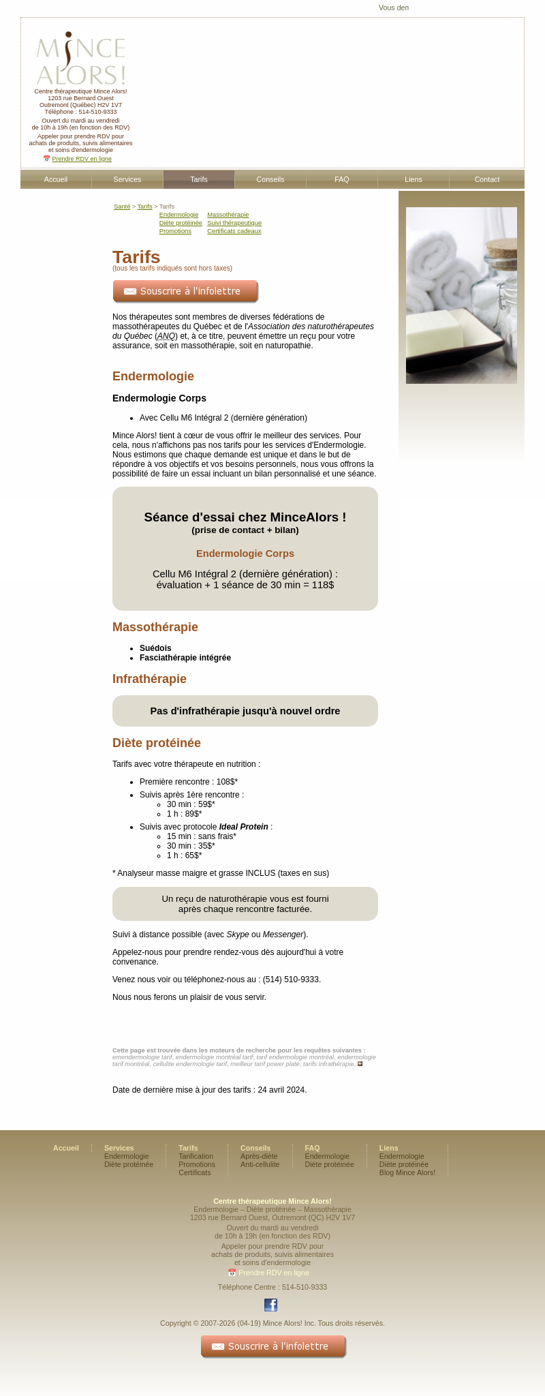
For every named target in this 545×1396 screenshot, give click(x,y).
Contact (487, 179)
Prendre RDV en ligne (82, 158)
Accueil (55, 179)
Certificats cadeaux (234, 231)
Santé (122, 206)
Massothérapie (228, 214)
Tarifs (198, 179)
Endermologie (179, 214)
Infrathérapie (149, 679)
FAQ (341, 179)
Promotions (175, 231)
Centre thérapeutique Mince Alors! (80, 88)
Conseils (271, 179)
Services (128, 179)
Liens (413, 179)
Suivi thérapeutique (234, 222)
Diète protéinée (180, 222)
